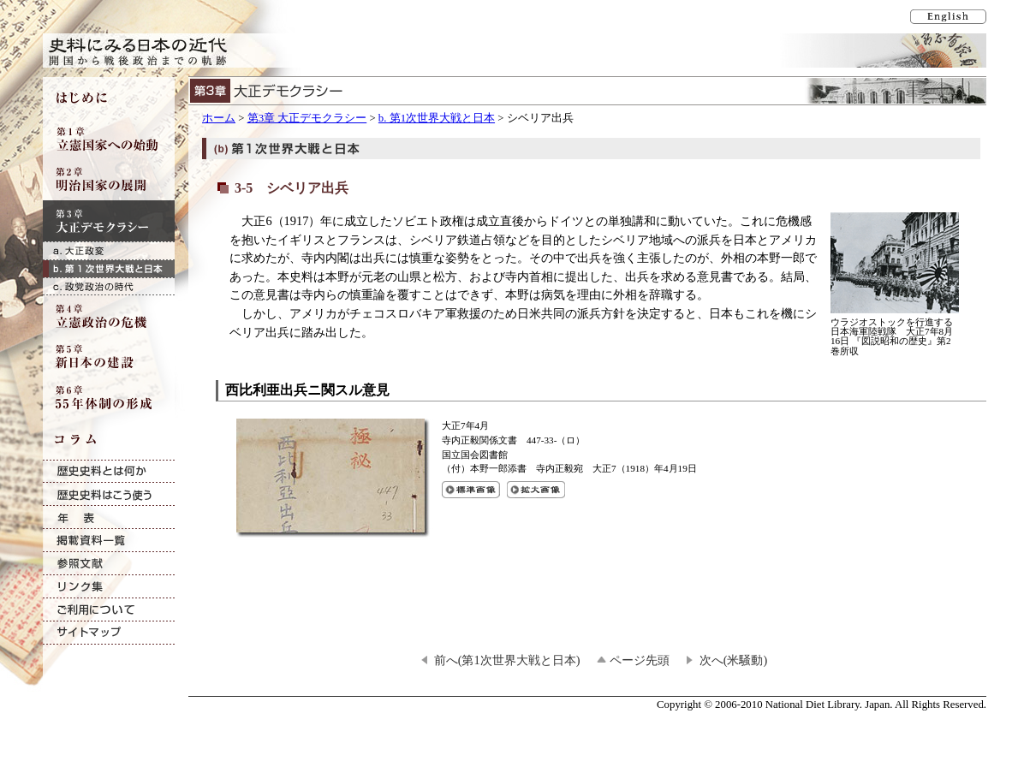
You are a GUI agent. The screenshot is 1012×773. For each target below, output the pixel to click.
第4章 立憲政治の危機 (109, 315)
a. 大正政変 (109, 250)
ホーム (218, 118)
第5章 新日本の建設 (109, 357)
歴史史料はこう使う (109, 494)
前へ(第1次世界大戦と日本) (507, 660)
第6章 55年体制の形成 (109, 398)
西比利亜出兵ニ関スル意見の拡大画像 (536, 489)
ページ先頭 (640, 660)
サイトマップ (109, 633)
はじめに (109, 97)
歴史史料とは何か (109, 471)
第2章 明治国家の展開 (109, 179)
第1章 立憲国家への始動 (109, 138)
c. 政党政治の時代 (109, 286)
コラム (109, 439)
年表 (109, 517)
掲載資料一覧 (109, 540)
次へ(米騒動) (733, 660)
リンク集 (109, 586)
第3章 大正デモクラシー (307, 118)
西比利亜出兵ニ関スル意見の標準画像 (471, 489)
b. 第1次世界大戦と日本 (436, 118)
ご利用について (109, 609)
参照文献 (109, 563)
